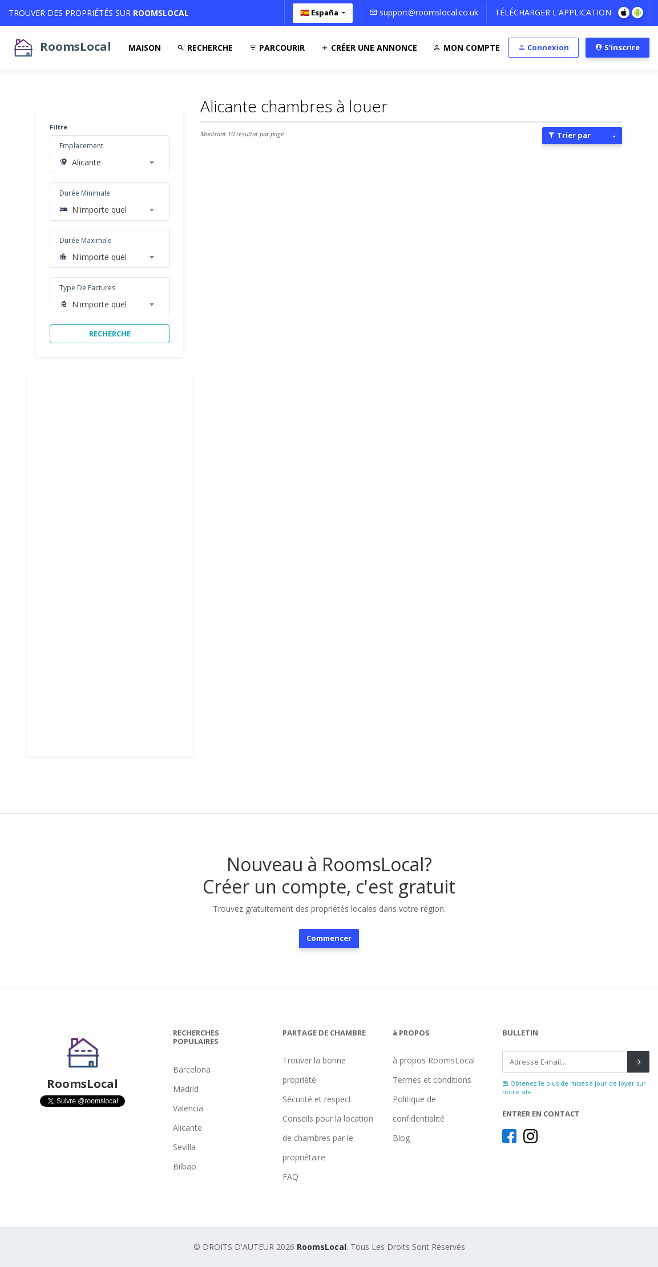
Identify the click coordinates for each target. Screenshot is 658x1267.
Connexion (543, 47)
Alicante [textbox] (86, 162)
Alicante (187, 1127)
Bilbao (184, 1166)
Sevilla (184, 1147)
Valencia (188, 1108)
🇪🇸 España (320, 12)
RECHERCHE (110, 333)
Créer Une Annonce (369, 47)
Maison (144, 47)
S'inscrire (617, 47)
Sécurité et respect (317, 1099)
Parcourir (277, 47)
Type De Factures (87, 288)
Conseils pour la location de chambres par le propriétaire (327, 1138)
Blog (401, 1137)
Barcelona (192, 1069)
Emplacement (81, 146)
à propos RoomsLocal (434, 1060)
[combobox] (112, 162)
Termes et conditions (432, 1079)
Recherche (205, 47)
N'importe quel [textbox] (99, 209)
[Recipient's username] (565, 1062)
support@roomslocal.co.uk (423, 12)
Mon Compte (466, 47)
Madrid (186, 1088)
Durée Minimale (84, 193)
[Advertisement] (109, 565)
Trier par (569, 135)
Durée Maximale (85, 240)
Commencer (329, 938)
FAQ (290, 1176)
